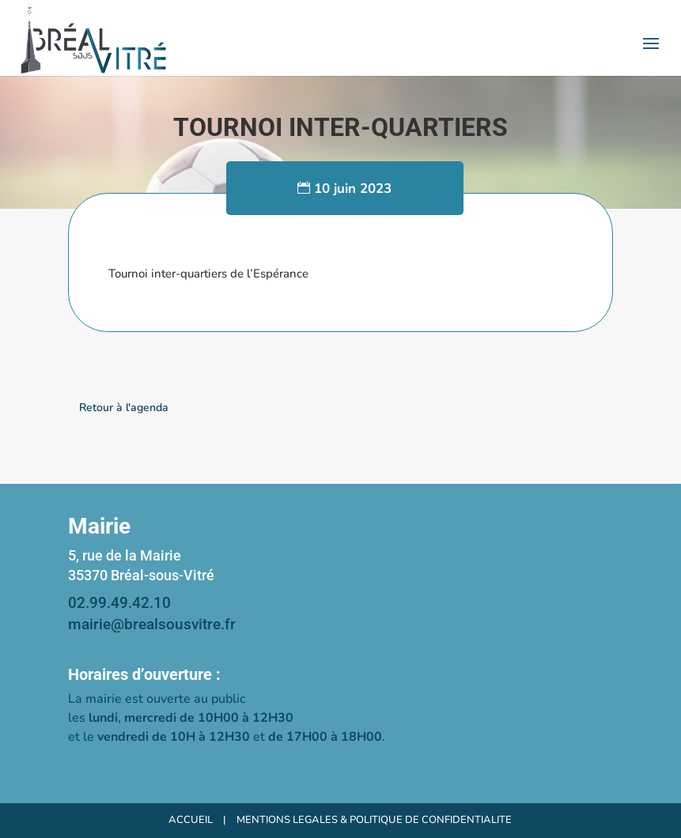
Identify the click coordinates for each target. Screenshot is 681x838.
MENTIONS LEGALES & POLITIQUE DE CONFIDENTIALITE (374, 820)
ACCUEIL (190, 820)
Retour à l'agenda (123, 407)
